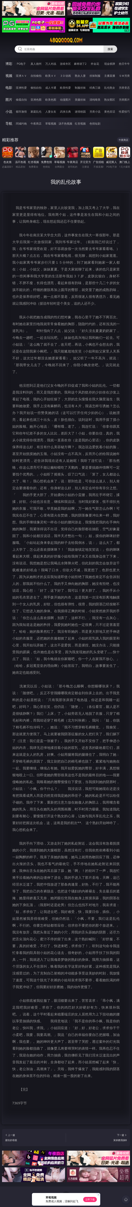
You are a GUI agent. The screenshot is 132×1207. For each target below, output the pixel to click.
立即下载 (90, 1199)
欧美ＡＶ (50, 76)
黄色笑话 (109, 111)
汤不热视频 (65, 123)
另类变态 (124, 88)
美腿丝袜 (80, 99)
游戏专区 (65, 64)
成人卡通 (50, 88)
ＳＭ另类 (124, 76)
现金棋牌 (109, 64)
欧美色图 (50, 99)
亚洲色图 (36, 99)
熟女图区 (109, 99)
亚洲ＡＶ (21, 76)
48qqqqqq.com (66, 40)
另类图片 (124, 99)
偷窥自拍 (21, 99)
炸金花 (95, 64)
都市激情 (21, 111)
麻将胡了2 (80, 64)
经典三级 (94, 88)
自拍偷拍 (36, 76)
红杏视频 (80, 123)
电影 (8, 87)
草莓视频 (50, 123)
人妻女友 (50, 111)
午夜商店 (36, 123)
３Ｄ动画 (65, 76)
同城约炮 (21, 123)
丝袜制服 (94, 76)
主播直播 (109, 76)
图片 (8, 99)
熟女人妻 (80, 76)
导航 (8, 123)
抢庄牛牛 (124, 64)
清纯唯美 (94, 99)
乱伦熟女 (109, 88)
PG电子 (21, 64)
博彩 (8, 63)
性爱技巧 (124, 111)
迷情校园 (80, 111)
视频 (8, 75)
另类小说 (94, 111)
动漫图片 (65, 99)
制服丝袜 (80, 88)
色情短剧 (94, 123)
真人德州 (36, 64)
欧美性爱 (65, 88)
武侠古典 (65, 111)
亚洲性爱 (21, 88)
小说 (8, 111)
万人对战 (50, 64)
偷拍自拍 (36, 88)
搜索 (110, 49)
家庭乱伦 (36, 111)
